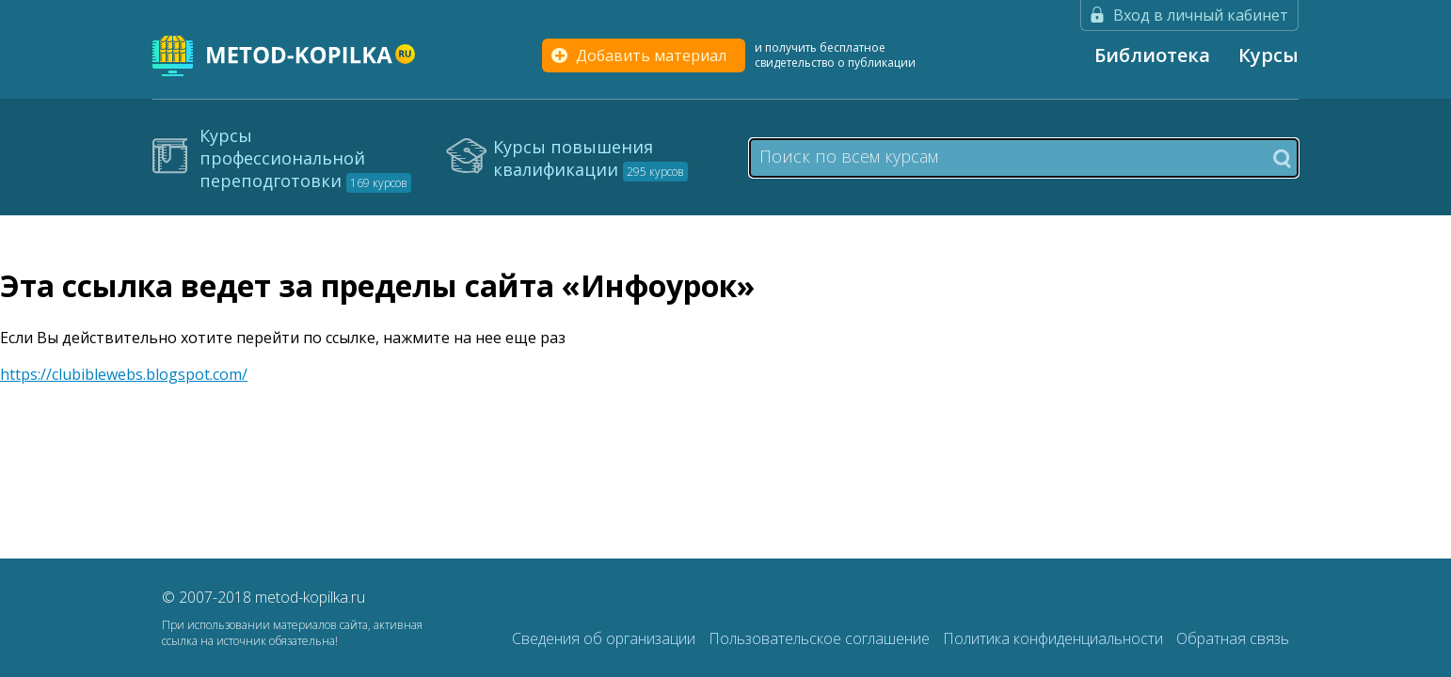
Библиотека (1152, 55)
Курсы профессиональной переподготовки (305, 158)
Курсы (1268, 55)
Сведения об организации (605, 638)
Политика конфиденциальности (1055, 638)
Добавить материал (651, 55)
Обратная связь (1232, 638)
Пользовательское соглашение (821, 638)
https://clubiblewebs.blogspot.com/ (123, 374)
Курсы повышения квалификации (590, 158)
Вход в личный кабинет (1200, 15)
